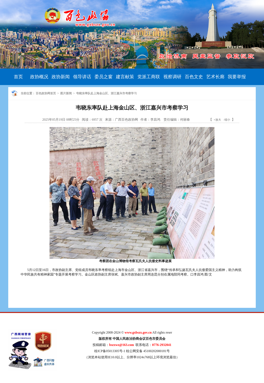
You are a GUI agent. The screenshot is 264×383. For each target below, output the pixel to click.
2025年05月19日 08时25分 (60, 119)
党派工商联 (148, 76)
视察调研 (172, 76)
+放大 (217, 119)
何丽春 (185, 119)
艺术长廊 (215, 76)
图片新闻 (66, 93)
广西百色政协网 (126, 119)
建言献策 (125, 76)
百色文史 (194, 76)
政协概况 (39, 76)
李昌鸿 (155, 119)
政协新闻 (61, 76)
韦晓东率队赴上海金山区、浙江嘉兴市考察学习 (106, 93)
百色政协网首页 (46, 93)
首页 (18, 76)
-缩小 (227, 119)
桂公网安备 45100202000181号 (148, 351)
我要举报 (237, 76)
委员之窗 (103, 76)
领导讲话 (82, 76)
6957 (95, 119)
